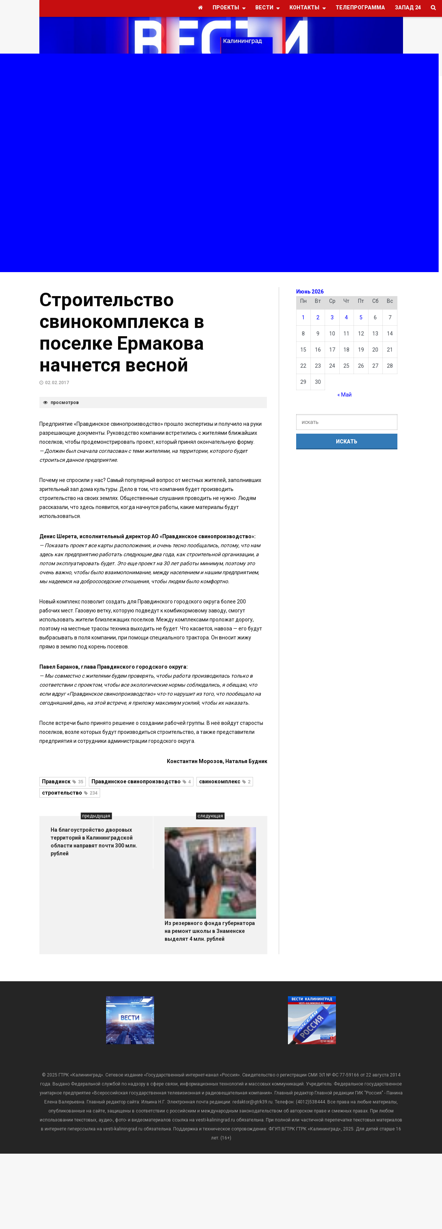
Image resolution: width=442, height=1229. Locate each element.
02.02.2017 (57, 382)
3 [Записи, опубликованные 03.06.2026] (332, 317)
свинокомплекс (224, 781)
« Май (344, 395)
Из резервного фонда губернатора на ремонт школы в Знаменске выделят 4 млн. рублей (210, 931)
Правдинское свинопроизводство (141, 781)
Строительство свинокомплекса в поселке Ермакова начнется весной (121, 332)
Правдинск (62, 781)
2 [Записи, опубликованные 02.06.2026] (317, 317)
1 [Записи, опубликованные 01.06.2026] (303, 317)
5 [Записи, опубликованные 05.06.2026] (361, 317)
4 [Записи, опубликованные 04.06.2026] (346, 317)
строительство (69, 793)
